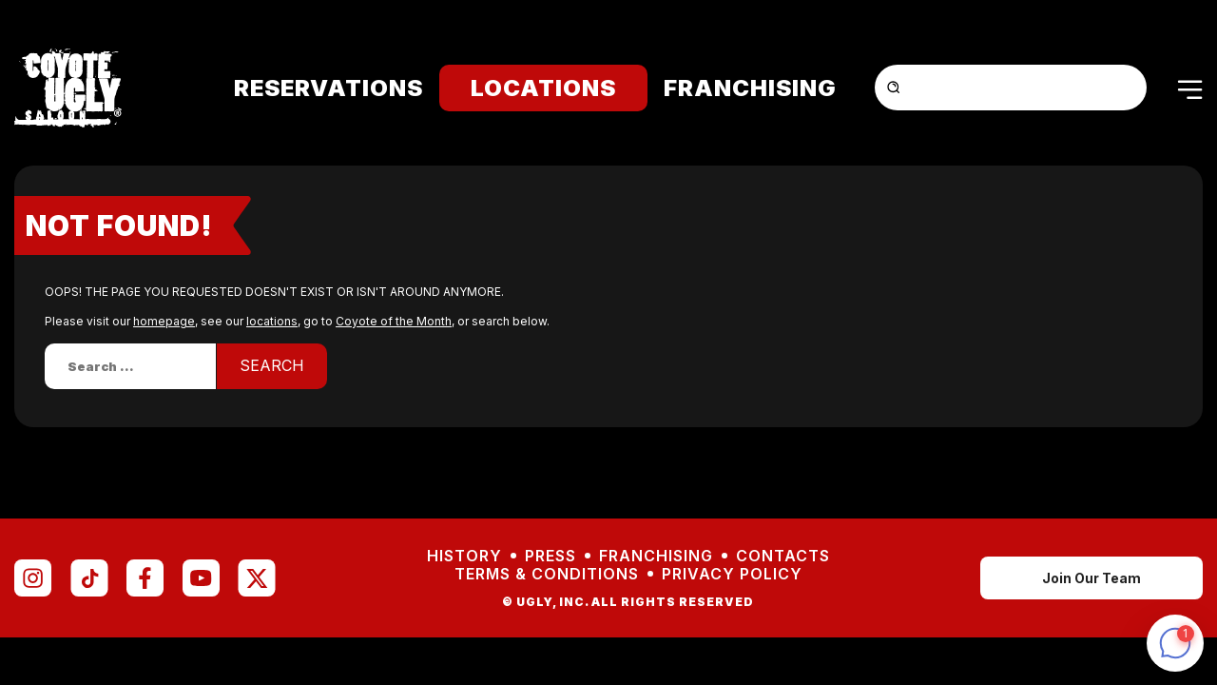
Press (550, 556)
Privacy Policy (732, 574)
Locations (543, 88)
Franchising (750, 88)
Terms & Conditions (546, 574)
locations (272, 321)
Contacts (783, 556)
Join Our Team (1091, 578)
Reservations (328, 88)
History (464, 556)
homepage (164, 321)
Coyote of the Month (394, 321)
